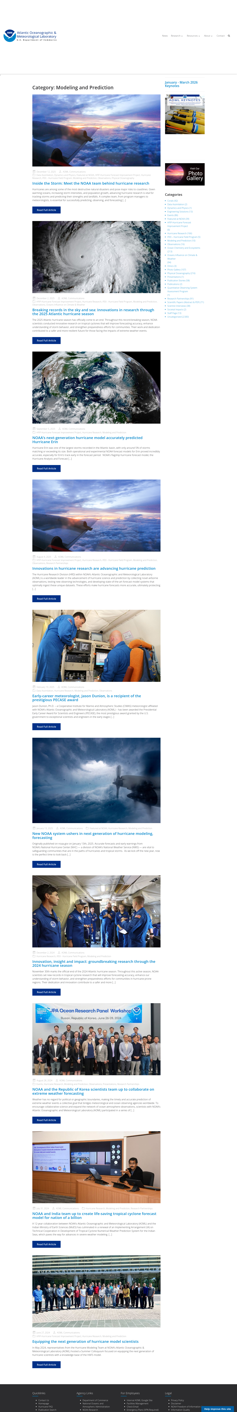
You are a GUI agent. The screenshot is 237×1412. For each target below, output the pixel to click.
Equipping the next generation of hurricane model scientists (85, 1341)
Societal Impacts (175, 309)
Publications (173, 284)
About (207, 35)
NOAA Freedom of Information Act (187, 1406)
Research (176, 35)
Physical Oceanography (123, 178)
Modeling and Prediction (85, 178)
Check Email (132, 1406)
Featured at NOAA (85, 175)
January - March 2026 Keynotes (181, 84)
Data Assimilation (44, 175)
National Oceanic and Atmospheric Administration (96, 1405)
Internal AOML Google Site (140, 1400)
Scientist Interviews (176, 305)
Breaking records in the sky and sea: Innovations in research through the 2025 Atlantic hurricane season (93, 311)
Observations (104, 178)
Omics (170, 266)
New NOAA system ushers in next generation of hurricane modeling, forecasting (92, 835)
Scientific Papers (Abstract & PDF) (183, 302)
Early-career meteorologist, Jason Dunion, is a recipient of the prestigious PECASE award (86, 697)
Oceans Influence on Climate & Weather (65, 304)
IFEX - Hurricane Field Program (57, 178)
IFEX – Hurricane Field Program (182, 237)
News (165, 35)
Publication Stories (176, 280)
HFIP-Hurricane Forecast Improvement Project (117, 175)
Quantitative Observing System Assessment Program (182, 289)
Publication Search (47, 1409)
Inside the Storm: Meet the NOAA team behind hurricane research (90, 183)
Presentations (109, 1084)
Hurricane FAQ (45, 1406)
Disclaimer (176, 1403)
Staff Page (172, 313)
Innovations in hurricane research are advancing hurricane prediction (94, 568)
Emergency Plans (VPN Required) (143, 1409)
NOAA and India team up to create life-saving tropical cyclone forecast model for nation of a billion (94, 1215)
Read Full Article (46, 210)
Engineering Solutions (177, 211)
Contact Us (43, 1400)
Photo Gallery (174, 269)
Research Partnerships (57, 563)
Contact (220, 35)
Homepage (43, 1403)
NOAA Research (90, 1409)
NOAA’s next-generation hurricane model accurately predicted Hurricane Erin (87, 439)
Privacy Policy (177, 1400)
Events (39, 1084)
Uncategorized (174, 316)
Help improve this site (217, 1409)
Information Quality (180, 1409)
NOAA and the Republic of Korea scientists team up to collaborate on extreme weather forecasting (93, 1091)
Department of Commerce (95, 1400)
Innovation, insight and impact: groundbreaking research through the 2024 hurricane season (93, 963)
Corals (170, 200)
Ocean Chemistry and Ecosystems (183, 247)
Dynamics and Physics (65, 175)
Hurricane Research (91, 301)
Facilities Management (137, 1403)
